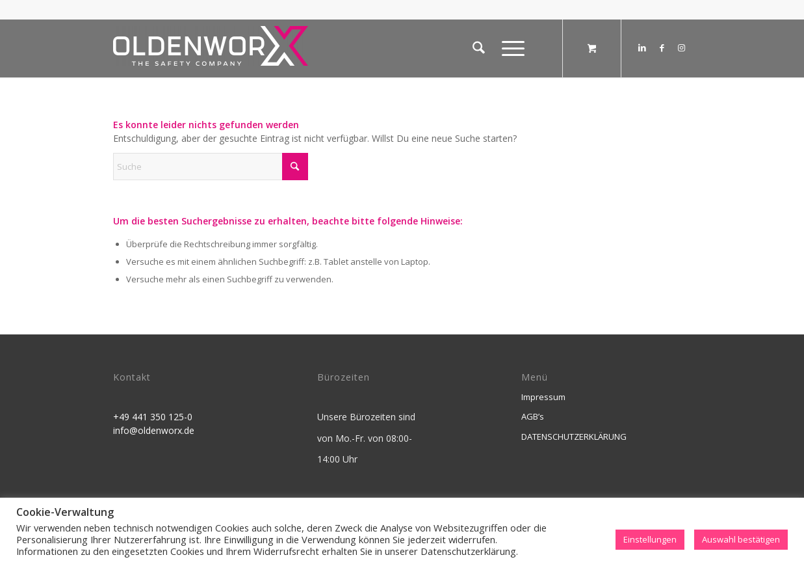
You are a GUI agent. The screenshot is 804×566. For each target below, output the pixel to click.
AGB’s (532, 416)
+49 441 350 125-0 (152, 417)
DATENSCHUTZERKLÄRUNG (574, 436)
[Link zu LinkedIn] (642, 47)
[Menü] (509, 48)
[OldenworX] (210, 51)
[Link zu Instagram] (681, 47)
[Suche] (478, 48)
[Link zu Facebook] (661, 47)
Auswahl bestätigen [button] (741, 539)
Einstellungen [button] (650, 539)
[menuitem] (478, 48)
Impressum (543, 397)
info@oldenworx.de (153, 430)
